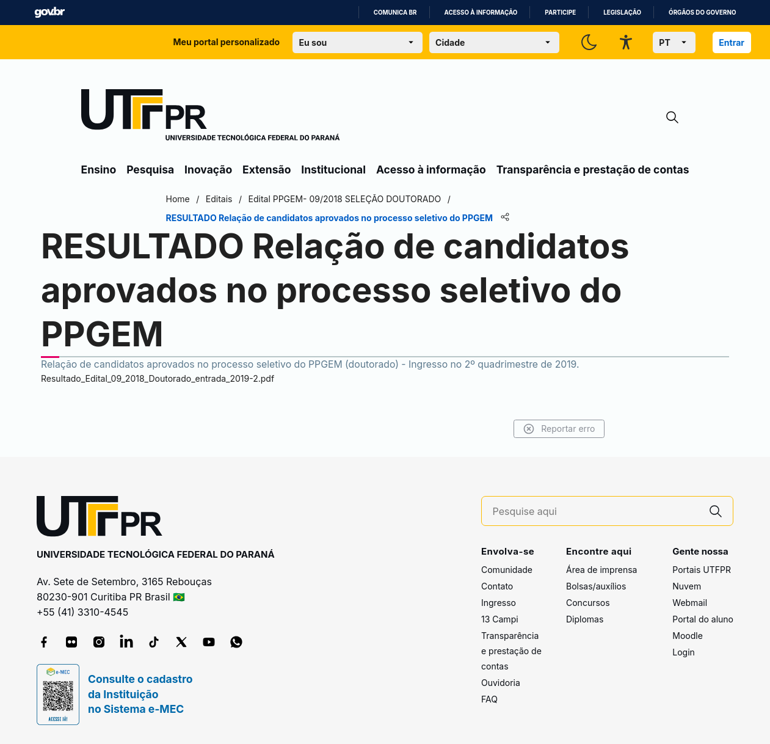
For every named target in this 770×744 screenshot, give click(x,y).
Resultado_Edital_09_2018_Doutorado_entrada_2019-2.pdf (157, 378)
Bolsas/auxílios (596, 586)
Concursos (588, 602)
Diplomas (584, 619)
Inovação (208, 169)
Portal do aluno (702, 619)
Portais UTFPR (701, 569)
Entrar (731, 42)
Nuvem (686, 586)
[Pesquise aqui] (596, 511)
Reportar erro (559, 429)
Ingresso (498, 602)
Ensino (99, 169)
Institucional (333, 169)
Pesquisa (150, 169)
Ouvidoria (500, 682)
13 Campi (499, 619)
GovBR (49, 12)
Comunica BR (395, 12)
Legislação (622, 12)
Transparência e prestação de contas (592, 169)
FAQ (489, 699)
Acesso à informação (481, 12)
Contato (497, 586)
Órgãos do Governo (702, 12)
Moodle (687, 635)
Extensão (266, 169)
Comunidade (506, 569)
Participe (560, 12)
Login (683, 652)
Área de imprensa (601, 569)
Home (178, 199)
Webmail (689, 602)
